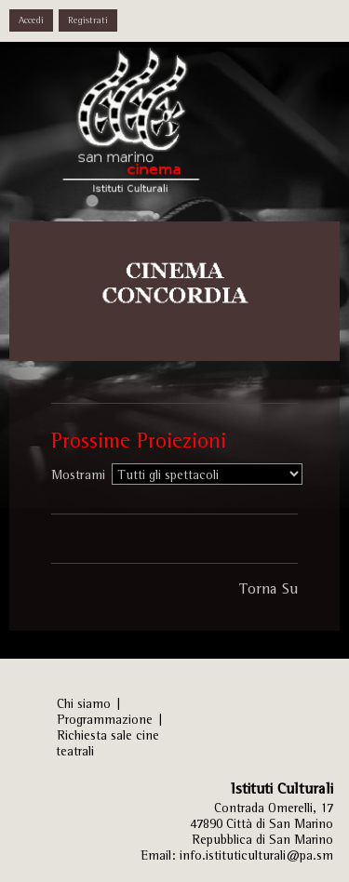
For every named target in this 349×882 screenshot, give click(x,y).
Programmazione (105, 719)
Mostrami (78, 474)
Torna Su (268, 588)
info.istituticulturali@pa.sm (256, 855)
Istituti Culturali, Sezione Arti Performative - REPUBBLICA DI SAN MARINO (149, 131)
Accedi (31, 20)
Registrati (88, 20)
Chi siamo (84, 703)
